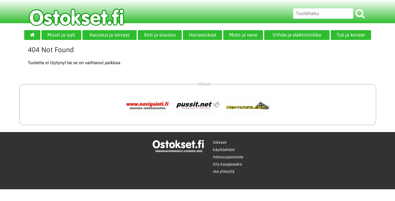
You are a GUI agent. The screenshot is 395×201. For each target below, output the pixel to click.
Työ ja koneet (351, 35)
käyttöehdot (224, 149)
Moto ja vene (243, 35)
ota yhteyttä (223, 171)
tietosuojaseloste (228, 157)
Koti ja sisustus (160, 35)
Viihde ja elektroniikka (297, 35)
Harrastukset (202, 35)
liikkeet (220, 142)
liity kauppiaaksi (227, 164)
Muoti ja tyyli (61, 35)
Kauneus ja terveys (109, 35)
